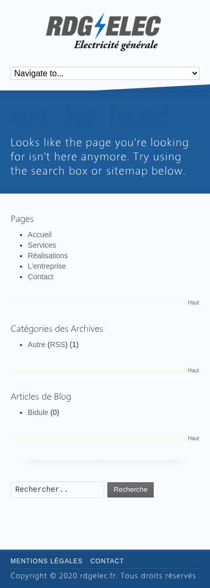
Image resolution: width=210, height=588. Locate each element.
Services (42, 245)
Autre (36, 344)
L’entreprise (47, 266)
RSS (57, 344)
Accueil (40, 234)
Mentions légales (47, 561)
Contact (40, 276)
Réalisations (48, 255)
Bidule (38, 412)
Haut (193, 303)
